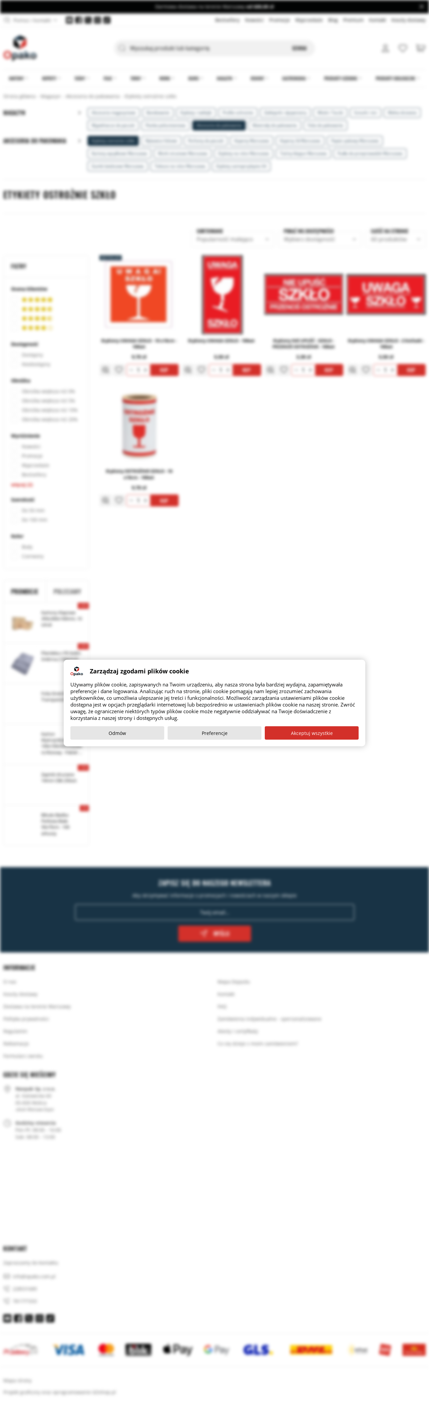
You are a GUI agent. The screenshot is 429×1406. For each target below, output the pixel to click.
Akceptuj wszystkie (312, 733)
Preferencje (215, 733)
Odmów (117, 733)
